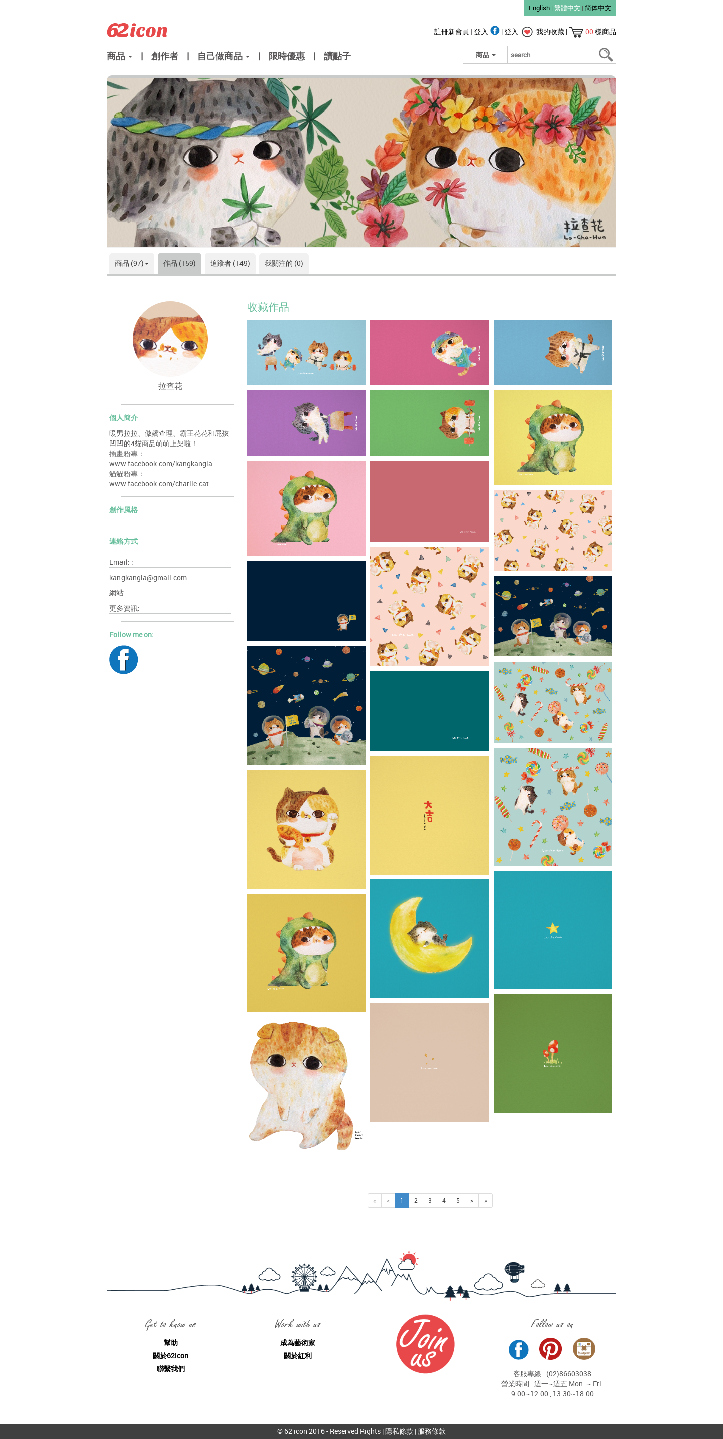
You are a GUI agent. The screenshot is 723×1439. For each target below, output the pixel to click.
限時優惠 (287, 56)
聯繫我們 (171, 1368)
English (539, 7)
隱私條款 (399, 1431)
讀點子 (337, 56)
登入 (487, 31)
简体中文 (598, 7)
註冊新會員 (452, 31)
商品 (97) (132, 263)
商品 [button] (119, 56)
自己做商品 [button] (223, 56)
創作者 (164, 56)
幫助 (171, 1342)
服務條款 (432, 1431)
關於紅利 (298, 1355)
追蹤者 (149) (230, 263)
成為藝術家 (297, 1342)
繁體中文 (567, 7)
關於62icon (170, 1355)
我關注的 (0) (284, 263)
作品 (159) (179, 263)
